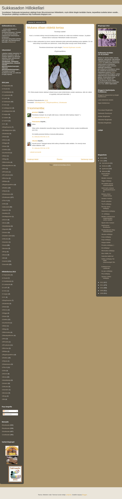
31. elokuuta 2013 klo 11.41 (40, 137)
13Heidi (4, 137)
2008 (102, 293)
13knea (4, 223)
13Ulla (4, 204)
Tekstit (6, 411)
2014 (102, 158)
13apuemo (5, 210)
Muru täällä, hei (106, 253)
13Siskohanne (6, 194)
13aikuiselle (5, 207)
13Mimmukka (6, 162)
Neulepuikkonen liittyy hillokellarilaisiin (108, 230)
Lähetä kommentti (35, 152)
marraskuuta (106, 163)
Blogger (84, 495)
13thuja (4, 251)
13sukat (4, 245)
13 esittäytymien (7, 108)
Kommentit (7, 414)
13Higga (4, 143)
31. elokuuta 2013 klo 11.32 (40, 117)
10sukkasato (6, 431)
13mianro (5, 232)
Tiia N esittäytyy (106, 204)
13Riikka (4, 181)
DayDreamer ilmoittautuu (105, 226)
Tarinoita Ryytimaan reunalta (72, 47)
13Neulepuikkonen (7, 165)
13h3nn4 (4, 220)
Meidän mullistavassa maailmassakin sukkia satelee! (108, 218)
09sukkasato (6, 428)
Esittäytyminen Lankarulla (106, 267)
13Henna (5, 140)
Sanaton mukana (106, 198)
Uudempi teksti (32, 159)
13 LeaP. (4, 98)
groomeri (35, 112)
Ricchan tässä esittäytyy (105, 207)
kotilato (100, 62)
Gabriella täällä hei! (107, 256)
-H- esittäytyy (105, 214)
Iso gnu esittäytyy (106, 271)
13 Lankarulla (6, 95)
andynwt (68, 495)
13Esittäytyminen (39, 102)
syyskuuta (105, 168)
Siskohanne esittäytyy (108, 211)
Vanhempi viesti (87, 159)
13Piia (4, 168)
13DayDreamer (6, 127)
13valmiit (4, 261)
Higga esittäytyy (106, 181)
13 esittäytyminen (7, 111)
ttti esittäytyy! (105, 248)
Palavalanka (36, 121)
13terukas (5, 248)
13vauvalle (5, 264)
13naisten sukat (7, 236)
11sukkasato (6, 434)
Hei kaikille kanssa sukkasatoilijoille (107, 184)
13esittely (5, 213)
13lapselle (5, 229)
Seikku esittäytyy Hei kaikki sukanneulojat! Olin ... (108, 261)
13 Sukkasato (6, 101)
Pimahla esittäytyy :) (107, 245)
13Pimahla (5, 172)
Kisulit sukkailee (106, 201)
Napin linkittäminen (104, 103)
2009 (102, 290)
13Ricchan (5, 178)
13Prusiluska (6, 175)
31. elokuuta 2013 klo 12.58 (40, 148)
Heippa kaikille (105, 242)
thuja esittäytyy (106, 239)
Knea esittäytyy (106, 237)
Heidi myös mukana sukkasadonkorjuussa (108, 189)
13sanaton (5, 242)
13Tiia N (4, 200)
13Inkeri (4, 146)
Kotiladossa (11, 42)
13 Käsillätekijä (6, 92)
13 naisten (5, 117)
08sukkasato (6, 425)
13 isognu (5, 114)
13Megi (4, 159)
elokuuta (105, 171)
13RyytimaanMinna (52, 102)
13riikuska (5, 239)
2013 (102, 161)
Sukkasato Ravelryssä (105, 113)
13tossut (4, 255)
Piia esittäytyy (105, 274)
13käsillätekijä (6, 226)
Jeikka (113, 72)
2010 (102, 288)
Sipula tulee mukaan (107, 223)
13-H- (3, 124)
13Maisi (4, 156)
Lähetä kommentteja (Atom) (61, 165)
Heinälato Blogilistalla (104, 123)
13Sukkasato (63, 102)
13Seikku (5, 188)
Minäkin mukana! (106, 178)
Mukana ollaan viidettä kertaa (106, 195)
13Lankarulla (6, 152)
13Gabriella (5, 133)
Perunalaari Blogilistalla (105, 110)
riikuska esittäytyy (106, 234)
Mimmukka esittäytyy (107, 250)
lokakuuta (105, 166)
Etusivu (59, 159)
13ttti (3, 258)
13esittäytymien (7, 216)
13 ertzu (4, 105)
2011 (102, 285)
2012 (102, 282)
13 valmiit (5, 121)
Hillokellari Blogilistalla (105, 119)
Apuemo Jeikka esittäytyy (106, 277)
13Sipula (4, 191)
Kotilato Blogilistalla (104, 116)
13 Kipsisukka (6, 85)
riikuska (34, 141)
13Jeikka (4, 149)
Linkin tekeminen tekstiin (105, 100)
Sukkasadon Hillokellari (23, 8)
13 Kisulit (5, 89)
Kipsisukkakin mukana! (105, 174)
